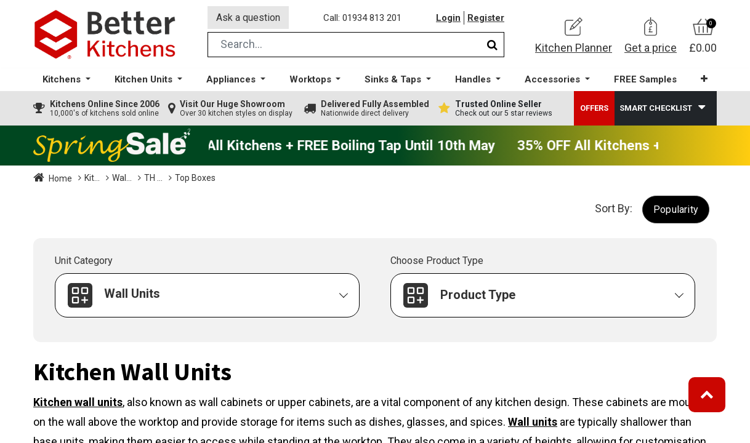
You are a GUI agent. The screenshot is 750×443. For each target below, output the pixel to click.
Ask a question (248, 17)
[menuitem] (645, 80)
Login (448, 17)
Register (485, 17)
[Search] (492, 45)
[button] (704, 79)
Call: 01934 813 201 (362, 17)
